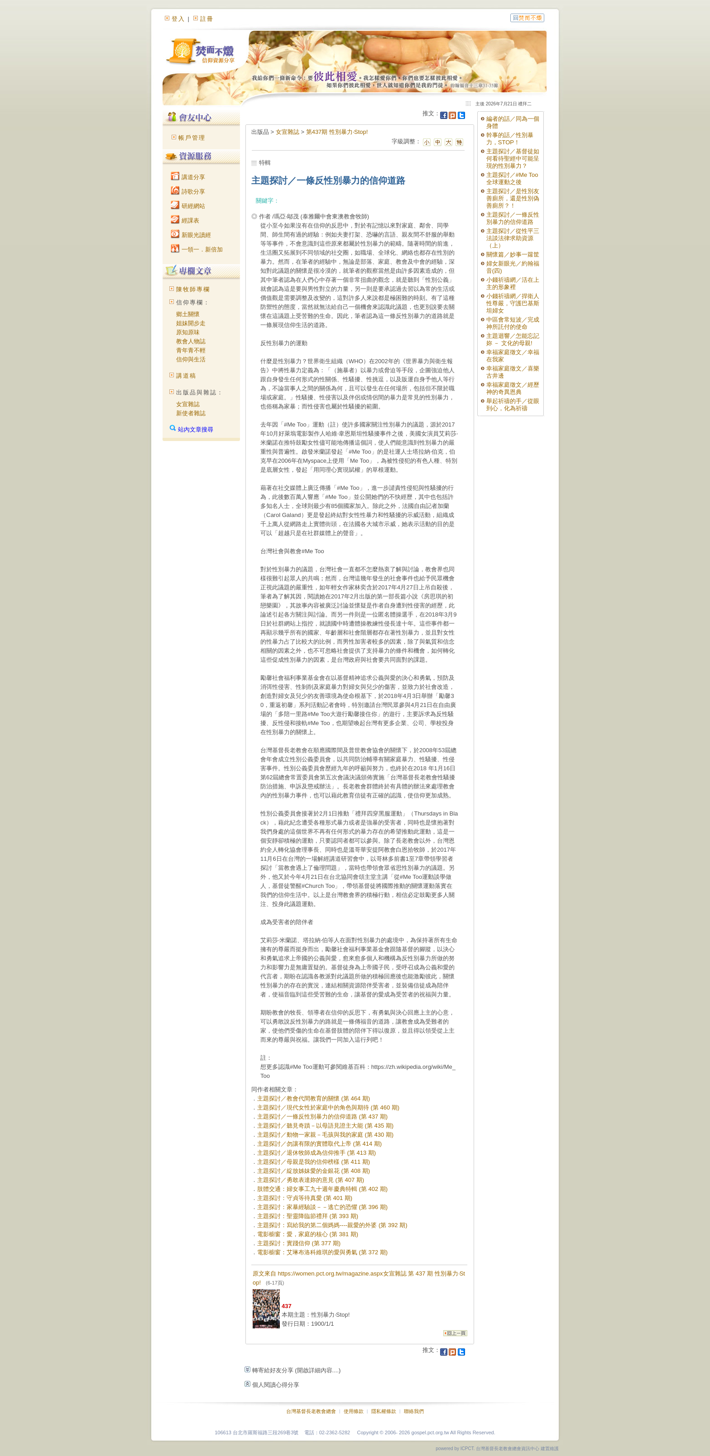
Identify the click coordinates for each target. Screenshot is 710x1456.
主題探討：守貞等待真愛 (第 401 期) (304, 1198)
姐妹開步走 (191, 323)
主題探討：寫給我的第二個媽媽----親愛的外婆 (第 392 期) (332, 1225)
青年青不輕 (191, 350)
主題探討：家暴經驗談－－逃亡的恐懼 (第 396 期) (322, 1207)
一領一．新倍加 (197, 249)
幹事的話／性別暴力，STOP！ (509, 139)
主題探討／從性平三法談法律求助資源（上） (512, 238)
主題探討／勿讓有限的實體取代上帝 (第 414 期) (319, 1143)
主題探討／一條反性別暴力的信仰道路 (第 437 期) (322, 1116)
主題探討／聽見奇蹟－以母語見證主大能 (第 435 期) (325, 1125)
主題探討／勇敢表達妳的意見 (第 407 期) (310, 1179)
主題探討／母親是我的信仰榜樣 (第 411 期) (313, 1161)
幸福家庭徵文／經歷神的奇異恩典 (512, 388)
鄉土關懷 (188, 314)
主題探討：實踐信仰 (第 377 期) (299, 1243)
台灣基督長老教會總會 (311, 1411)
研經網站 (188, 206)
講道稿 (186, 375)
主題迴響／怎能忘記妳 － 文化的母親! (512, 339)
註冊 (207, 18)
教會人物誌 (191, 341)
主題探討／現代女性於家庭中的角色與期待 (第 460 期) (328, 1107)
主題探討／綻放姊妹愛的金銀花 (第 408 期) (313, 1170)
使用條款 (354, 1411)
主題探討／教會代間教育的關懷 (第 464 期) (313, 1098)
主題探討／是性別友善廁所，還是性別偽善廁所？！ (512, 198)
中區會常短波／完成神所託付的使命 (512, 323)
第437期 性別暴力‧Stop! (337, 131)
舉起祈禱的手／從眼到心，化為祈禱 (512, 405)
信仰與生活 (191, 359)
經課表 (185, 220)
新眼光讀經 (191, 235)
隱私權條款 (383, 1411)
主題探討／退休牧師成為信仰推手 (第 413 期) (316, 1152)
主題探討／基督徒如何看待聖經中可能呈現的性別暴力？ (512, 158)
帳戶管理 (192, 137)
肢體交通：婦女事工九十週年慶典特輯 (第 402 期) (322, 1189)
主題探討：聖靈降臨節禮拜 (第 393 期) (307, 1216)
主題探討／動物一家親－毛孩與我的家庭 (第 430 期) (325, 1134)
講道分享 (188, 177)
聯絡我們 (414, 1411)
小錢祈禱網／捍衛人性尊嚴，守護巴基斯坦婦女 (512, 303)
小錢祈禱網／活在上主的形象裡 (512, 283)
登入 (178, 18)
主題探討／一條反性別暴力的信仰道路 (512, 218)
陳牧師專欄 (193, 289)
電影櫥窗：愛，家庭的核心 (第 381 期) (307, 1234)
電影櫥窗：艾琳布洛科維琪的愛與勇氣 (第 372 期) (322, 1252)
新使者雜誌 (191, 413)
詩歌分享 (188, 191)
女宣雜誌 (188, 404)
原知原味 (188, 332)
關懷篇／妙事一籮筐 (512, 254)
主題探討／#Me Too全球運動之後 (512, 178)
